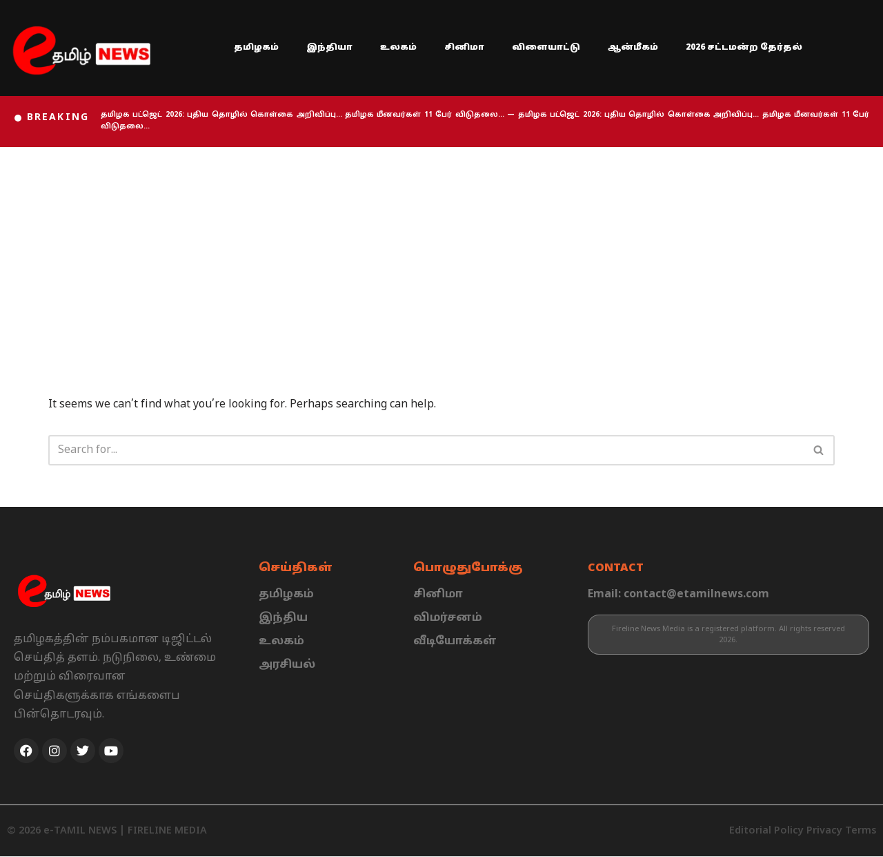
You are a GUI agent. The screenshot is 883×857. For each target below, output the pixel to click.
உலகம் (398, 47)
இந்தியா (329, 47)
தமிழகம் (256, 47)
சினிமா (464, 47)
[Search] (426, 450)
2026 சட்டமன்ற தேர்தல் (744, 47)
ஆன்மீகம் (633, 47)
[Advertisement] (441, 250)
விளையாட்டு (546, 47)
